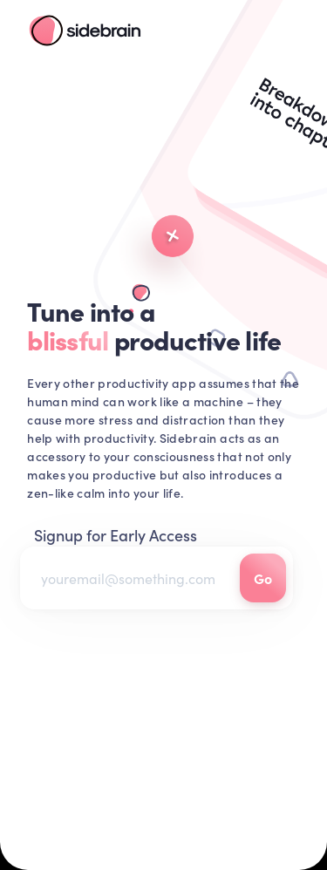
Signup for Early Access (115, 535)
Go (263, 578)
